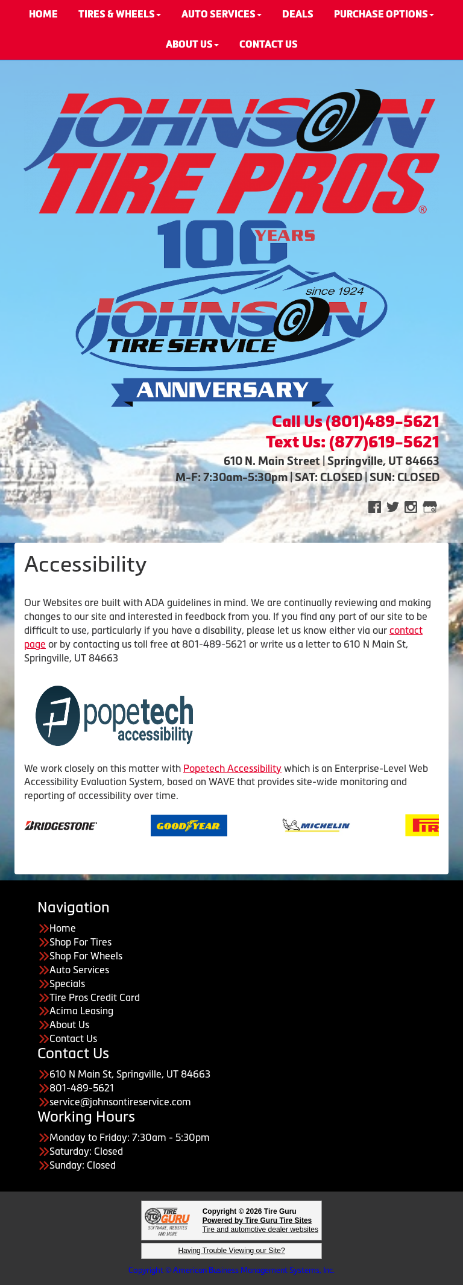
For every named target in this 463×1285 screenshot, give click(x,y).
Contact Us (73, 1038)
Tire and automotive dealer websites (260, 1225)
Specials (67, 983)
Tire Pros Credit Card (94, 997)
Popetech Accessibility (232, 768)
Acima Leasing (81, 1010)
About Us (192, 44)
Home (62, 928)
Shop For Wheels (85, 955)
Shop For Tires (80, 941)
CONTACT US (268, 44)
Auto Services (79, 969)
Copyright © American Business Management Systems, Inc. (231, 1270)
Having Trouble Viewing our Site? (231, 1250)
